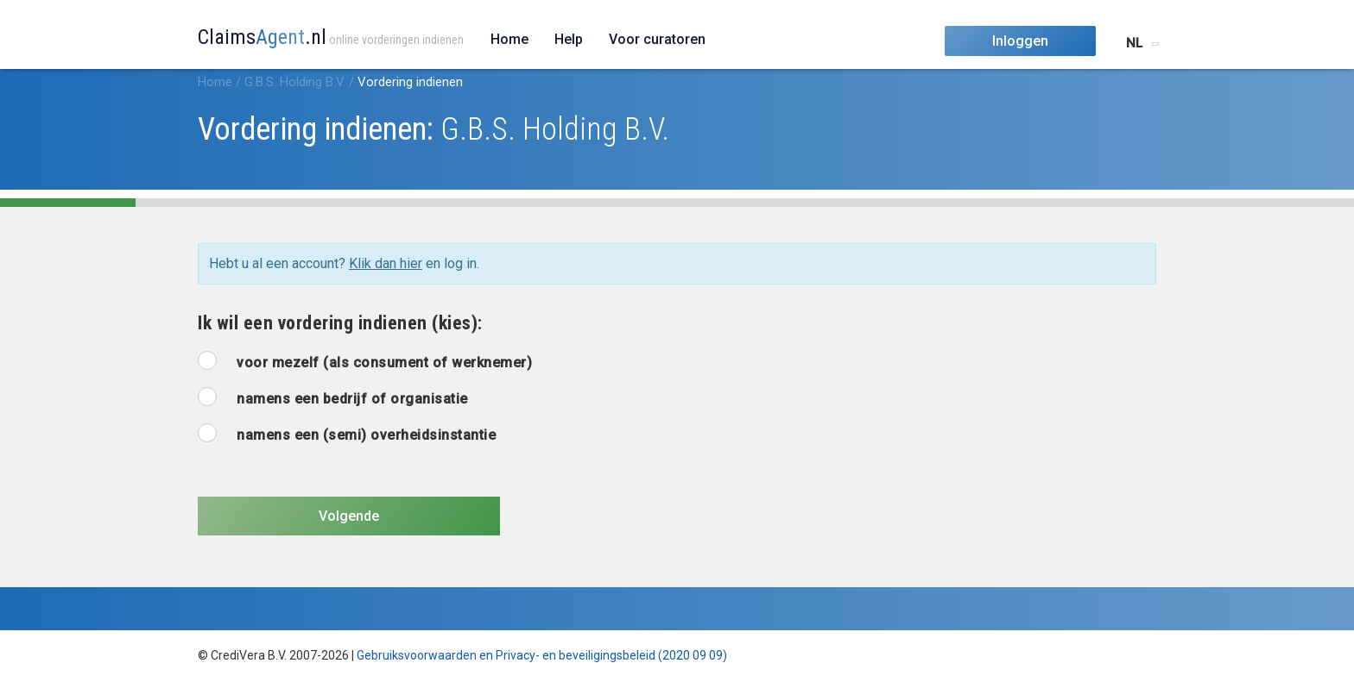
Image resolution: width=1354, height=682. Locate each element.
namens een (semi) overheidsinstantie (366, 435)
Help (568, 39)
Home (509, 39)
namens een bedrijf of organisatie (352, 399)
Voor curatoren (657, 39)
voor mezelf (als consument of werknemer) (384, 362)
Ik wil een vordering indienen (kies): (340, 323)
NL (1134, 43)
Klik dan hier (385, 263)
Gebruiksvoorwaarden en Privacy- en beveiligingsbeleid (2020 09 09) (542, 655)
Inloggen (1020, 41)
